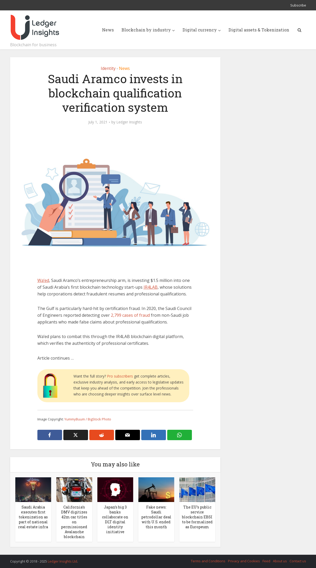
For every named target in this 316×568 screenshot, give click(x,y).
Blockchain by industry (146, 29)
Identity (108, 68)
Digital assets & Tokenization (258, 29)
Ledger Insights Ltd (62, 561)
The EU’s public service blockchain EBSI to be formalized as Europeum (197, 517)
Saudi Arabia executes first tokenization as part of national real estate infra (33, 517)
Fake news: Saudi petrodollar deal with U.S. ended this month (156, 517)
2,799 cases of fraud (130, 315)
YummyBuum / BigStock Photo (87, 419)
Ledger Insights (129, 122)
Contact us (298, 561)
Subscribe (298, 5)
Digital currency (200, 29)
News (108, 29)
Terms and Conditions (208, 561)
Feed (266, 561)
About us (280, 561)
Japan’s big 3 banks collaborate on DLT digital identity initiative (115, 519)
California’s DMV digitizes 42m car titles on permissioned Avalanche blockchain (74, 522)
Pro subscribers (120, 376)
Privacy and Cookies (244, 561)
